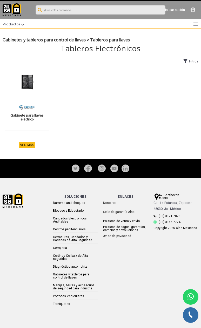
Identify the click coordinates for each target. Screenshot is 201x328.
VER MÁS (27, 145)
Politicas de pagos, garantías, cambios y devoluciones (124, 228)
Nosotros (109, 203)
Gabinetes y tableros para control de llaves (44, 40)
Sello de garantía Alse (119, 212)
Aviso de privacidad (117, 236)
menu (195, 24)
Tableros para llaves (110, 40)
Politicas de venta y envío (121, 221)
